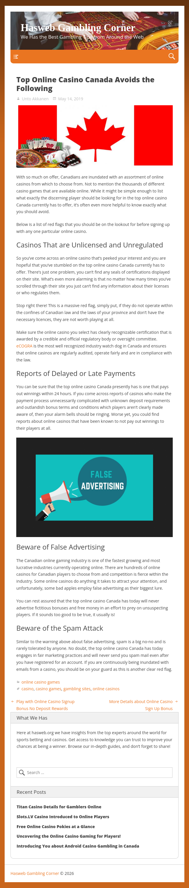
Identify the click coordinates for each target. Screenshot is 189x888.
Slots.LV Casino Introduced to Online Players (63, 816)
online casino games (40, 682)
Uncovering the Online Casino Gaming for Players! (68, 836)
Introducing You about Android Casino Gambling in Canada (78, 846)
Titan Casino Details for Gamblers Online (59, 806)
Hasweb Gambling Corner (78, 27)
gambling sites (77, 688)
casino (27, 688)
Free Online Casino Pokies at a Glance (56, 826)
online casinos (106, 688)
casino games (48, 688)
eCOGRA (24, 346)
